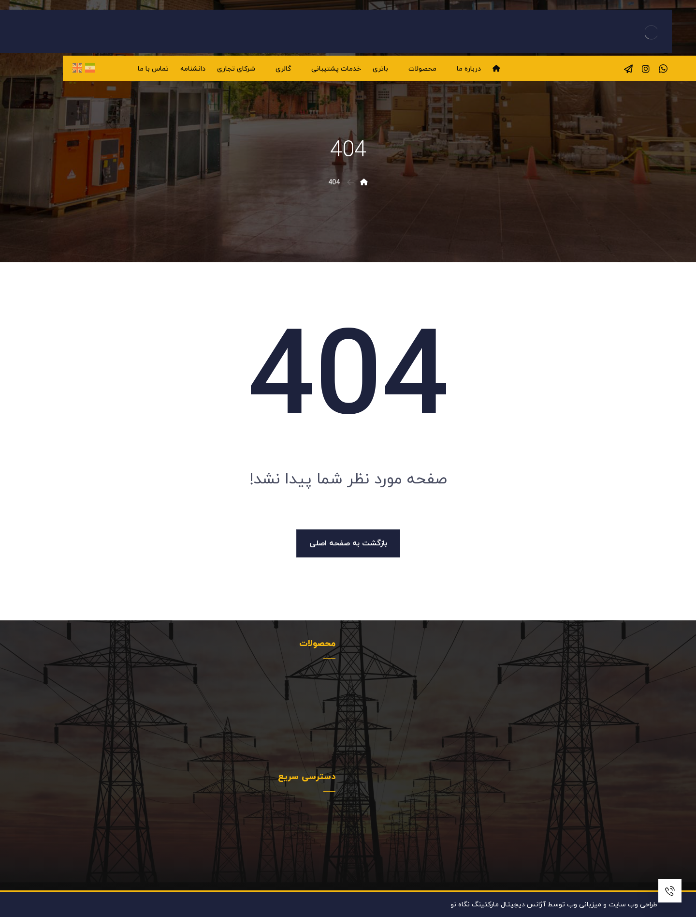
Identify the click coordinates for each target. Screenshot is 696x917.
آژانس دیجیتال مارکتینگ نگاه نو (498, 904)
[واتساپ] (663, 68)
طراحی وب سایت (633, 904)
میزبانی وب (584, 904)
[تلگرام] (628, 68)
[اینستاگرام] (645, 68)
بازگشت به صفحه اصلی (348, 543)
